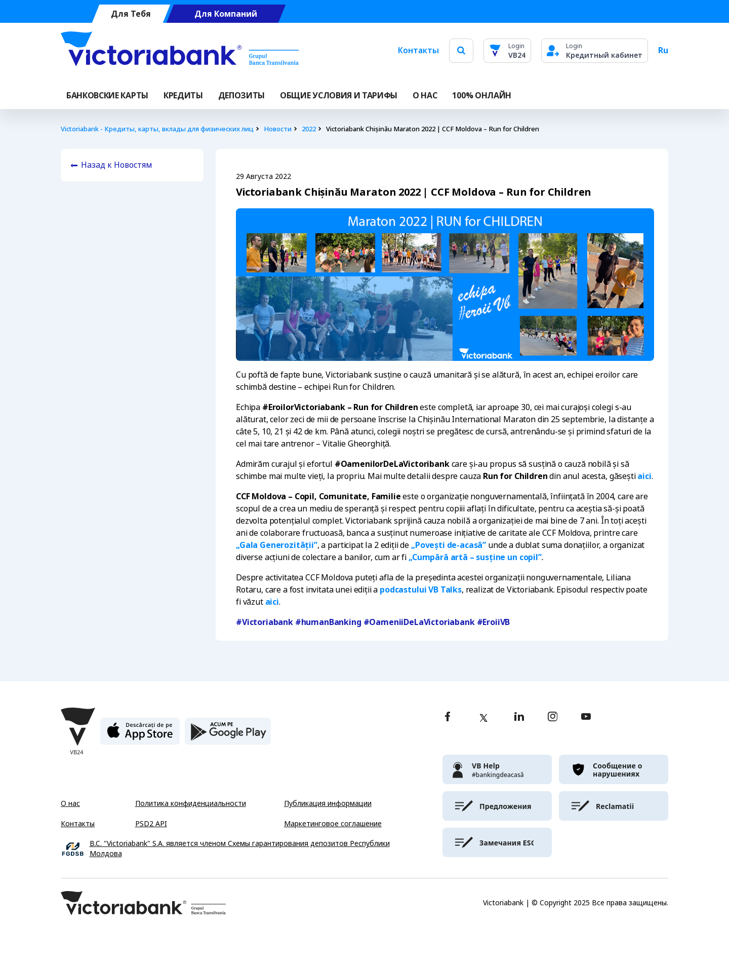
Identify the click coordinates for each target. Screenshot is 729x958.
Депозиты (241, 95)
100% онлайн (481, 95)
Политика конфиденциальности (190, 803)
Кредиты (183, 95)
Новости (278, 129)
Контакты (418, 50)
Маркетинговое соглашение (333, 824)
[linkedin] (519, 717)
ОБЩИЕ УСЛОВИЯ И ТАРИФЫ (338, 95)
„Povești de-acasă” (448, 545)
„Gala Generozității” (276, 545)
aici (644, 476)
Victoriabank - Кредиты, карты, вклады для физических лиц (157, 129)
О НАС (425, 95)
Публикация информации (328, 803)
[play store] (228, 735)
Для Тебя (131, 14)
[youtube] (586, 717)
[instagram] (552, 717)
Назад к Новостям (116, 165)
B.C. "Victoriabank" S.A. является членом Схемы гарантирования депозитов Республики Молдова (240, 849)
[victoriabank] (497, 769)
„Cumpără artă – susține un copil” (475, 557)
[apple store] (140, 735)
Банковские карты (107, 95)
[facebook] (447, 717)
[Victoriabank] (180, 50)
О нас (70, 803)
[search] (461, 50)
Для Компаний (225, 14)
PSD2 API (151, 824)
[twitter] (483, 717)
